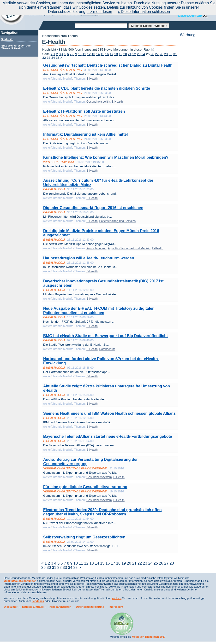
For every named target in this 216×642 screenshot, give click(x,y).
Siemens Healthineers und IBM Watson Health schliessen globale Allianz (109, 413)
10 (80, 54)
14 (98, 54)
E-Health (92, 78)
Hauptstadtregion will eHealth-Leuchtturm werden (88, 258)
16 (107, 54)
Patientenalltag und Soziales (117, 221)
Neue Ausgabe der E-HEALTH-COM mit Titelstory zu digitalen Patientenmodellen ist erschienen (99, 310)
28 (161, 54)
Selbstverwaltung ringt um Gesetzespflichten (84, 537)
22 (134, 54)
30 (170, 54)
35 (58, 57)
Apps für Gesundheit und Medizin (129, 248)
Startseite (7, 39)
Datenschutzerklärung (90, 606)
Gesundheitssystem (99, 477)
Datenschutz (107, 349)
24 (143, 54)
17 (111, 54)
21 (130, 54)
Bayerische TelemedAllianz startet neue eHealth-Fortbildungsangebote (107, 436)
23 (138, 54)
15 (102, 54)
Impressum (116, 606)
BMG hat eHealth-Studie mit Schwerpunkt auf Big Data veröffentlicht (105, 336)
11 (84, 54)
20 (125, 54)
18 (116, 54)
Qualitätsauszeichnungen (20, 580)
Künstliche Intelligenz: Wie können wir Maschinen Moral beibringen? (105, 157)
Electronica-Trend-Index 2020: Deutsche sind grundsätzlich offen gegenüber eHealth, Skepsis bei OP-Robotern (102, 512)
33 (48, 57)
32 (44, 57)
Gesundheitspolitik (98, 101)
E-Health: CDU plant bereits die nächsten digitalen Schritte (96, 88)
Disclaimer (11, 606)
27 (157, 54)
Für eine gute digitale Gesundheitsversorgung (85, 487)
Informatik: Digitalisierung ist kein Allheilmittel (85, 134)
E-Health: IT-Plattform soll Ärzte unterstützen (84, 111)
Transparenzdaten (59, 606)
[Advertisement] (196, 109)
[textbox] (101, 25)
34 (53, 57)
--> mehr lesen (99, 12)
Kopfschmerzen (96, 248)
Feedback (38, 601)
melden (116, 598)
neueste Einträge (33, 606)
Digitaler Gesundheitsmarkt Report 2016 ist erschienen (93, 208)
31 (175, 54)
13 (93, 54)
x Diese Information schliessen (144, 12)
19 (120, 54)
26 (152, 54)
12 (88, 54)
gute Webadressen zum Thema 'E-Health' (16, 47)
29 (166, 54)
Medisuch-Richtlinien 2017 (149, 636)
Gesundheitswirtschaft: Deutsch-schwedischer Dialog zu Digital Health (108, 65)
